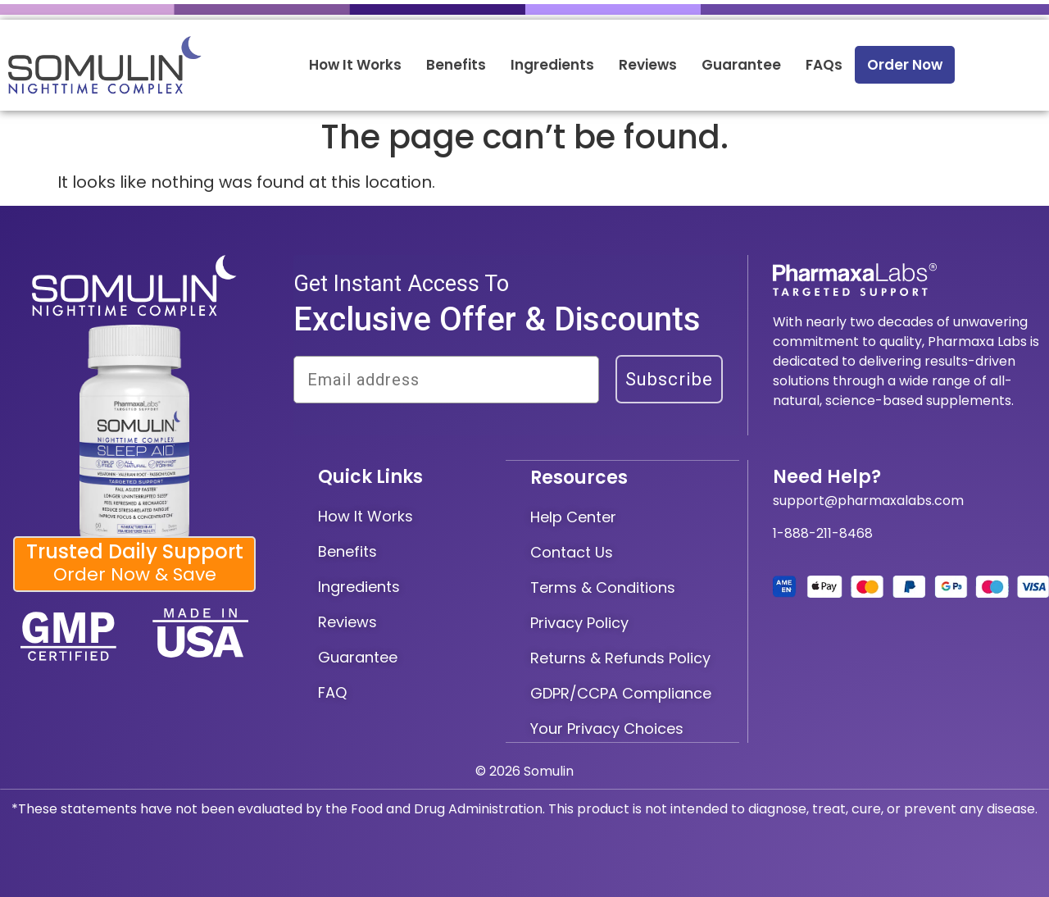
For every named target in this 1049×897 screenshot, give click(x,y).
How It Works (355, 65)
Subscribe (669, 379)
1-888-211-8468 (823, 533)
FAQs (824, 65)
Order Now (904, 65)
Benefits (456, 65)
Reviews (648, 65)
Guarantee (741, 65)
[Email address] (446, 379)
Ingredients (552, 65)
